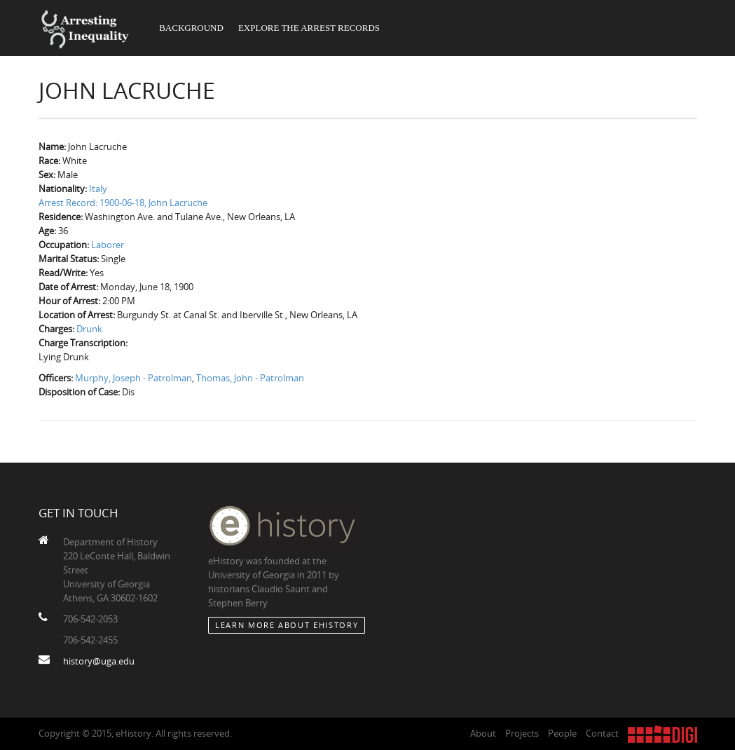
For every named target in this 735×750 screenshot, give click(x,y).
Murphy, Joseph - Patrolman (133, 377)
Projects (522, 733)
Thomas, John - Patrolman (250, 377)
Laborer (107, 244)
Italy (98, 188)
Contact (602, 733)
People (562, 733)
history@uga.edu (99, 661)
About (483, 733)
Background (191, 27)
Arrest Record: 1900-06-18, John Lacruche (123, 202)
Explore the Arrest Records (309, 27)
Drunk (89, 328)
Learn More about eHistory (286, 625)
